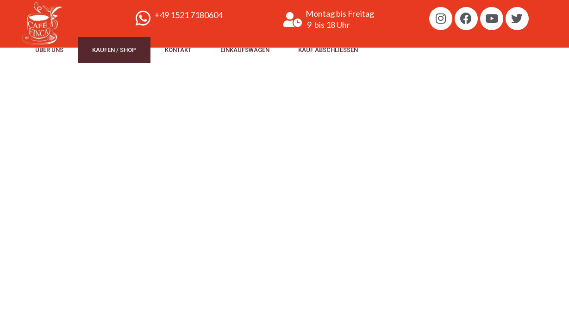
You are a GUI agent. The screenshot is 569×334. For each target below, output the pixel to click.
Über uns (49, 49)
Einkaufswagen (244, 49)
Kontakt (178, 49)
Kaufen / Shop (114, 49)
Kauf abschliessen (328, 49)
